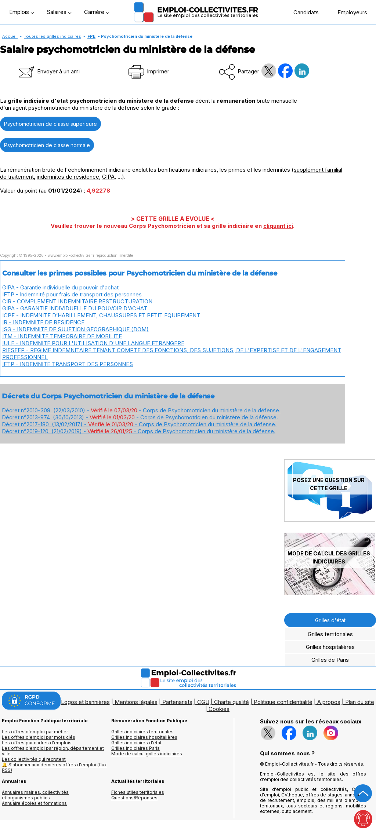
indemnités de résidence (68, 176)
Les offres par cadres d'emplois (37, 742)
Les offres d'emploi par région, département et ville (53, 750)
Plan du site (359, 701)
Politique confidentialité (283, 701)
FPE (91, 36)
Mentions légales (136, 701)
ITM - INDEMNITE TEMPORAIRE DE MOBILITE (62, 336)
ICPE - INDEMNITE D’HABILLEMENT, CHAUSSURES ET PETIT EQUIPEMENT (101, 315)
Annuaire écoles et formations (34, 803)
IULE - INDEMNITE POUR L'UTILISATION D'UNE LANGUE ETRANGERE (93, 343)
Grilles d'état (330, 620)
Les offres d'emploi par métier (35, 731)
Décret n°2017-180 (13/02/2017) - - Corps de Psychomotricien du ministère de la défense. (139, 424)
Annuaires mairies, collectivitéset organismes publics (35, 794)
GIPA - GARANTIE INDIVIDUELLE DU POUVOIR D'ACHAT (74, 308)
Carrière (96, 11)
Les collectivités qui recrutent (34, 759)
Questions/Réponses (134, 797)
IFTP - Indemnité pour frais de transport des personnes (72, 294)
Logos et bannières (85, 701)
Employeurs (348, 12)
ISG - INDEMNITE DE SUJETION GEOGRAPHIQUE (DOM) (75, 329)
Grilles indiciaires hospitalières (144, 737)
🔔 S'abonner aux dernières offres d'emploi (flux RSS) (54, 767)
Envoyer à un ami (48, 71)
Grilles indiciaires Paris (135, 748)
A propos (328, 701)
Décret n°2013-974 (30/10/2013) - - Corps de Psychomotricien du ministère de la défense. (140, 417)
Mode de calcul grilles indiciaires (146, 753)
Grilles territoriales (330, 634)
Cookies (219, 708)
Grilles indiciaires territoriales (142, 731)
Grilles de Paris (330, 659)
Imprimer (148, 71)
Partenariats (177, 701)
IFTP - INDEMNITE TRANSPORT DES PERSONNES (67, 364)
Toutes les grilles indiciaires (52, 36)
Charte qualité (231, 701)
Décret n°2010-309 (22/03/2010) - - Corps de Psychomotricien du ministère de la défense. (141, 410)
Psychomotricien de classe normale (47, 145)
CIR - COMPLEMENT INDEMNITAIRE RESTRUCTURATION (77, 301)
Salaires (59, 11)
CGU (203, 701)
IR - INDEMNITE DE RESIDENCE (43, 322)
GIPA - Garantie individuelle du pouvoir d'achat (60, 287)
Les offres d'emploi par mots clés (38, 737)
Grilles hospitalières (330, 646)
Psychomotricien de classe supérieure (50, 124)
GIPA (108, 176)
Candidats (302, 12)
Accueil (10, 36)
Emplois (21, 11)
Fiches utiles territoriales (137, 792)
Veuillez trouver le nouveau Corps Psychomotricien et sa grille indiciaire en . (172, 225)
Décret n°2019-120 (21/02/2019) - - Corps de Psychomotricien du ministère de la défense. (138, 431)
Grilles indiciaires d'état (136, 742)
